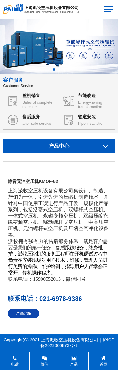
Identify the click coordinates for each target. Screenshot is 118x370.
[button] (54, 69)
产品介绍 (23, 313)
